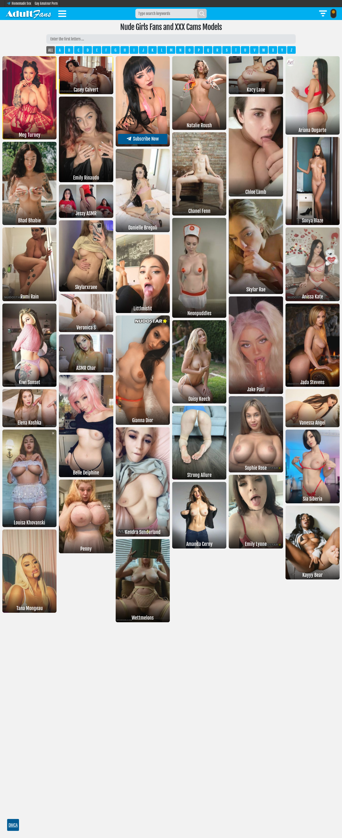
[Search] (202, 13)
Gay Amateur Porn (46, 3)
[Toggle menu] (62, 14)
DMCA (13, 825)
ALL (50, 50)
